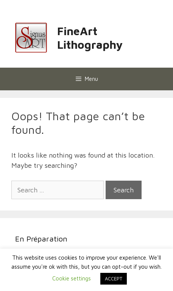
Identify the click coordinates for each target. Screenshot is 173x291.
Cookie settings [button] (71, 278)
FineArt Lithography (90, 37)
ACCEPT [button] (113, 279)
